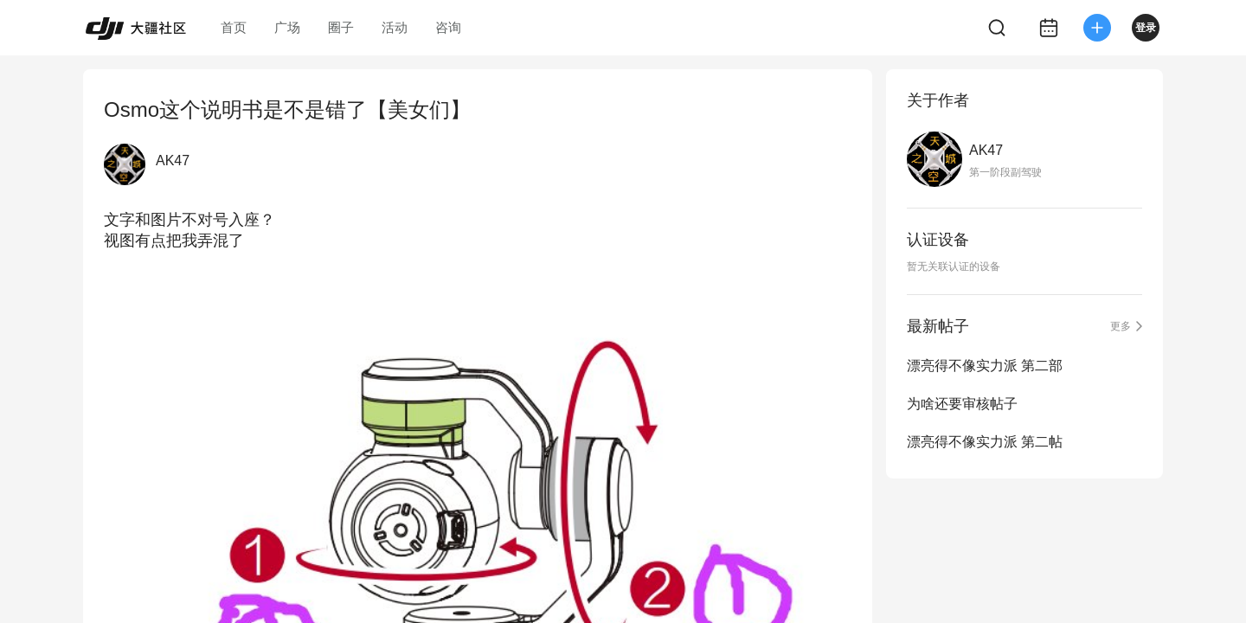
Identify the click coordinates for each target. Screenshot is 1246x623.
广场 (287, 27)
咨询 (448, 27)
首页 (234, 27)
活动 (395, 27)
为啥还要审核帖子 (962, 403)
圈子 (341, 27)
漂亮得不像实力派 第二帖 (985, 441)
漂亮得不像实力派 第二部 (985, 365)
